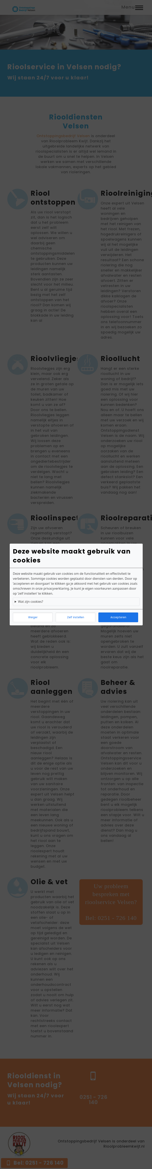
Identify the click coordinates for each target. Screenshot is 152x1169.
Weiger (33, 617)
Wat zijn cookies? (30, 601)
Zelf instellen (75, 617)
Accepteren (118, 617)
